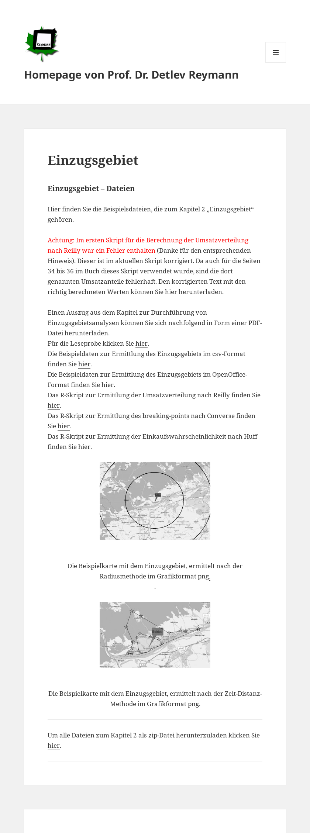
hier (171, 291)
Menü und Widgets (276, 62)
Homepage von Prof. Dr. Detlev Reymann (131, 74)
